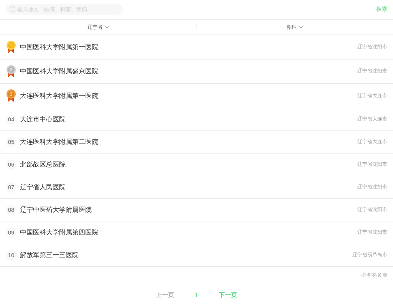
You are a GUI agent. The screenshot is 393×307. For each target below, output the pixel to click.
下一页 (228, 295)
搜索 (381, 9)
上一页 (165, 295)
